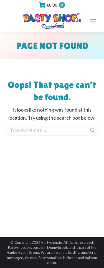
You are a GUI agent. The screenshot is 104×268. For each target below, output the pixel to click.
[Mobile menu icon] (92, 21)
